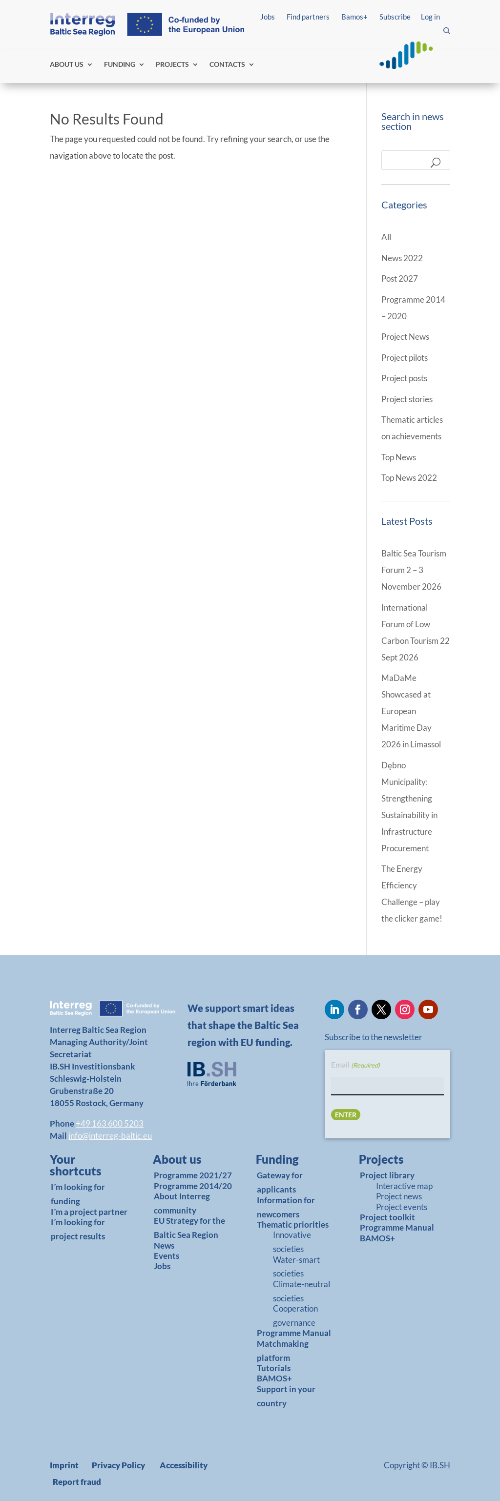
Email (355, 1065)
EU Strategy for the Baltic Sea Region (189, 1227)
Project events (401, 1207)
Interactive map (404, 1186)
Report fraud (77, 1482)
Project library (387, 1175)
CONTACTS (227, 64)
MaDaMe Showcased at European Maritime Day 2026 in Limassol (411, 711)
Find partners (308, 16)
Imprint (64, 1465)
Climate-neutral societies (301, 1291)
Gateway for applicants (280, 1182)
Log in (430, 16)
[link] (86, 1167)
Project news (399, 1196)
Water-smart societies (296, 1266)
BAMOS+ (274, 1378)
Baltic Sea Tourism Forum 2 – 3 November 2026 (413, 570)
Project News (405, 336)
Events (166, 1256)
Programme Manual (294, 1333)
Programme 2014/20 (193, 1186)
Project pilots (404, 357)
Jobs (267, 16)
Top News (398, 457)
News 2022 (402, 258)
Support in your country (286, 1396)
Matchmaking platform (283, 1350)
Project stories (407, 399)
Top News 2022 (409, 478)
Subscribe (395, 16)
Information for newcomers (286, 1207)
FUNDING (119, 64)
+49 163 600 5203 (110, 1123)
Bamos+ (354, 16)
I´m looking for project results (78, 1229)
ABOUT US (66, 64)
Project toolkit (387, 1217)
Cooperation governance (295, 1315)
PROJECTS (172, 64)
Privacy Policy (118, 1465)
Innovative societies (292, 1242)
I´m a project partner (89, 1212)
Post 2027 (399, 278)
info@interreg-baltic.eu (110, 1136)
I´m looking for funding (78, 1194)
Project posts (404, 378)
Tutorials (274, 1368)
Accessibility (184, 1465)
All (386, 237)
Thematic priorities (293, 1224)
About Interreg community (182, 1203)
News (164, 1245)
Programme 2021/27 (193, 1175)
